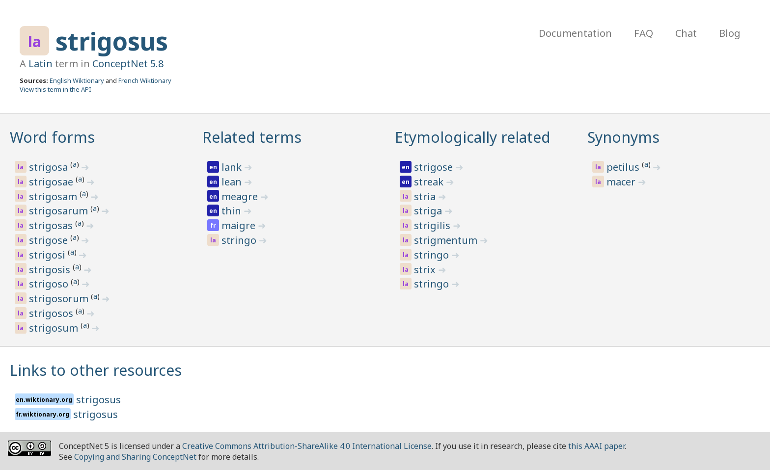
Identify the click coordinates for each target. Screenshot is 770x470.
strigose (49, 240)
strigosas (52, 225)
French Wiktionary (144, 80)
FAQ (643, 33)
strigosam (54, 196)
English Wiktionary (77, 80)
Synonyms (623, 137)
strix (426, 269)
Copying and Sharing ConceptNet (135, 456)
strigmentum (447, 240)
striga (429, 210)
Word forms (52, 137)
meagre (240, 196)
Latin (40, 63)
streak (430, 181)
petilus (624, 167)
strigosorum (60, 298)
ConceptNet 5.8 (128, 63)
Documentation (575, 33)
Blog (730, 33)
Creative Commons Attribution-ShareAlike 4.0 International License (307, 446)
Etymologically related (472, 137)
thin (232, 210)
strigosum (55, 328)
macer (622, 181)
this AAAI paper (596, 446)
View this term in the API (55, 89)
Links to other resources (96, 370)
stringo (240, 240)
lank (232, 167)
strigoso (50, 283)
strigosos (52, 313)
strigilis (433, 225)
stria (426, 196)
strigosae (52, 181)
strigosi (48, 254)
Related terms (252, 137)
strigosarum (59, 210)
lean (232, 181)
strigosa (49, 167)
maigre (239, 225)
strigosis (51, 269)
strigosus (111, 41)
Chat (686, 33)
